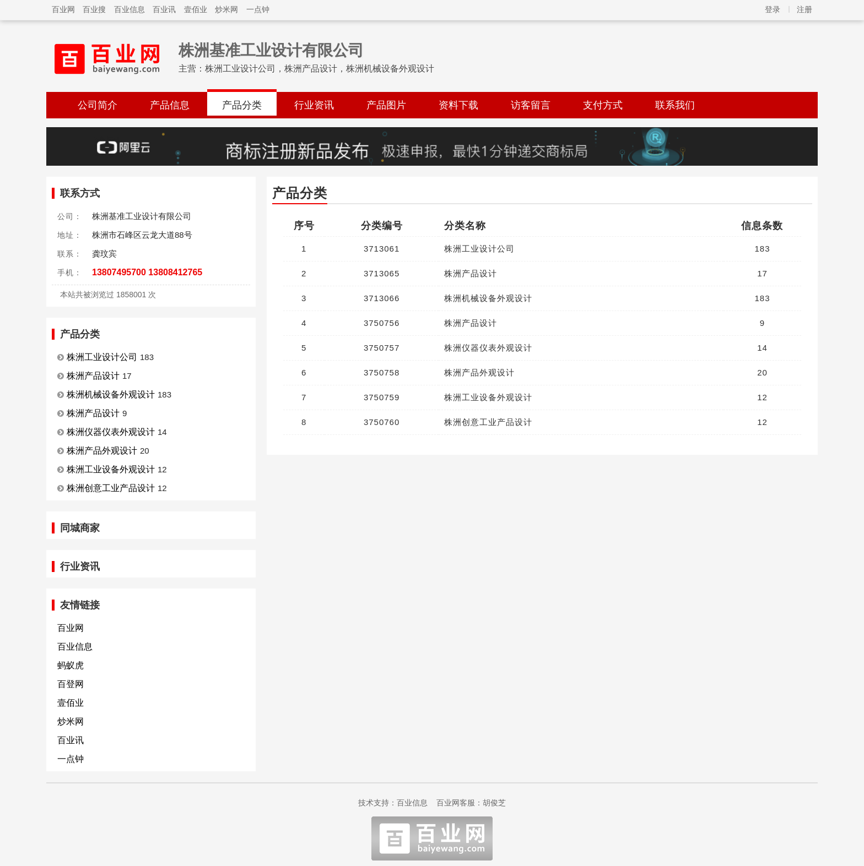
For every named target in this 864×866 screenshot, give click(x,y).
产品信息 (170, 105)
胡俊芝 (494, 802)
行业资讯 (314, 105)
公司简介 (97, 105)
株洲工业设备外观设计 (111, 469)
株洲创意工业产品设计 (111, 488)
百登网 (70, 684)
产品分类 (242, 105)
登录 (772, 9)
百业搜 (94, 9)
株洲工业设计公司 (102, 357)
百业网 (63, 9)
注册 (804, 9)
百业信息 (129, 9)
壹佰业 (195, 9)
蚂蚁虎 (70, 665)
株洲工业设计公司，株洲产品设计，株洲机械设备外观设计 (319, 68)
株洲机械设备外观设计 (111, 394)
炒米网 (226, 9)
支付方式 (603, 105)
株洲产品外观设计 (102, 450)
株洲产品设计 (93, 375)
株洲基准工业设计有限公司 (271, 50)
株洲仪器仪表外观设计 (111, 432)
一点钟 (257, 9)
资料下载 (458, 105)
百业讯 (164, 9)
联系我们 (675, 105)
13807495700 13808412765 (147, 272)
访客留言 (530, 105)
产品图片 (386, 105)
